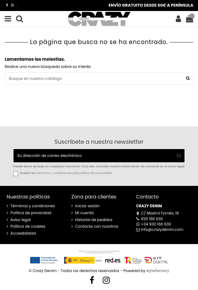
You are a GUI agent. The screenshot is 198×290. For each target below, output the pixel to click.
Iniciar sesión (87, 206)
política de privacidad (95, 173)
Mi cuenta (84, 212)
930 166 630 (149, 218)
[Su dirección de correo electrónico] (93, 155)
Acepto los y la (66, 173)
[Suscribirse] (178, 155)
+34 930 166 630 (153, 224)
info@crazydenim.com (160, 229)
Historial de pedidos (94, 219)
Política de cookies (27, 226)
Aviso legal (20, 219)
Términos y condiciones (32, 206)
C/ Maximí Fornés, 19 (157, 213)
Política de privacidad (30, 212)
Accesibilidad (23, 233)
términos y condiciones (54, 173)
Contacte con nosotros (96, 226)
